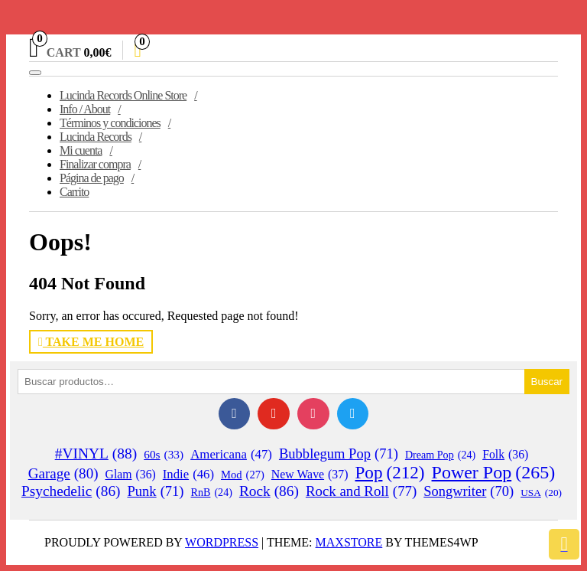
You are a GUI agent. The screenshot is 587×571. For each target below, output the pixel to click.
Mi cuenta (81, 150)
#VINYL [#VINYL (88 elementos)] (96, 453)
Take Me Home (91, 341)
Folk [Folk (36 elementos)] (505, 455)
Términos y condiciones (110, 122)
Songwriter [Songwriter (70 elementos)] (468, 492)
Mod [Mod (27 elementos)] (242, 474)
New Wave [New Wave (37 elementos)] (310, 474)
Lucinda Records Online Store (123, 95)
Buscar (547, 381)
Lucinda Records (95, 136)
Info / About (85, 109)
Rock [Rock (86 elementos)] (269, 491)
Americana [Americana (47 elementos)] (231, 454)
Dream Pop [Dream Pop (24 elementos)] (440, 455)
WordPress (221, 542)
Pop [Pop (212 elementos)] (390, 472)
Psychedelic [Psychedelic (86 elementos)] (71, 491)
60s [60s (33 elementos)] (163, 455)
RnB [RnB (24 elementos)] (211, 492)
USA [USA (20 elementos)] (541, 493)
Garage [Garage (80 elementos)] (63, 473)
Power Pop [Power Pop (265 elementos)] (494, 472)
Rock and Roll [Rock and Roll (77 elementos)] (361, 491)
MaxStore (349, 542)
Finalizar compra (95, 164)
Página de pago (92, 177)
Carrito (74, 191)
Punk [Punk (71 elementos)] (155, 491)
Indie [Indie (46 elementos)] (188, 474)
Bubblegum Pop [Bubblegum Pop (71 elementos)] (338, 453)
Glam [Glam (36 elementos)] (130, 474)
